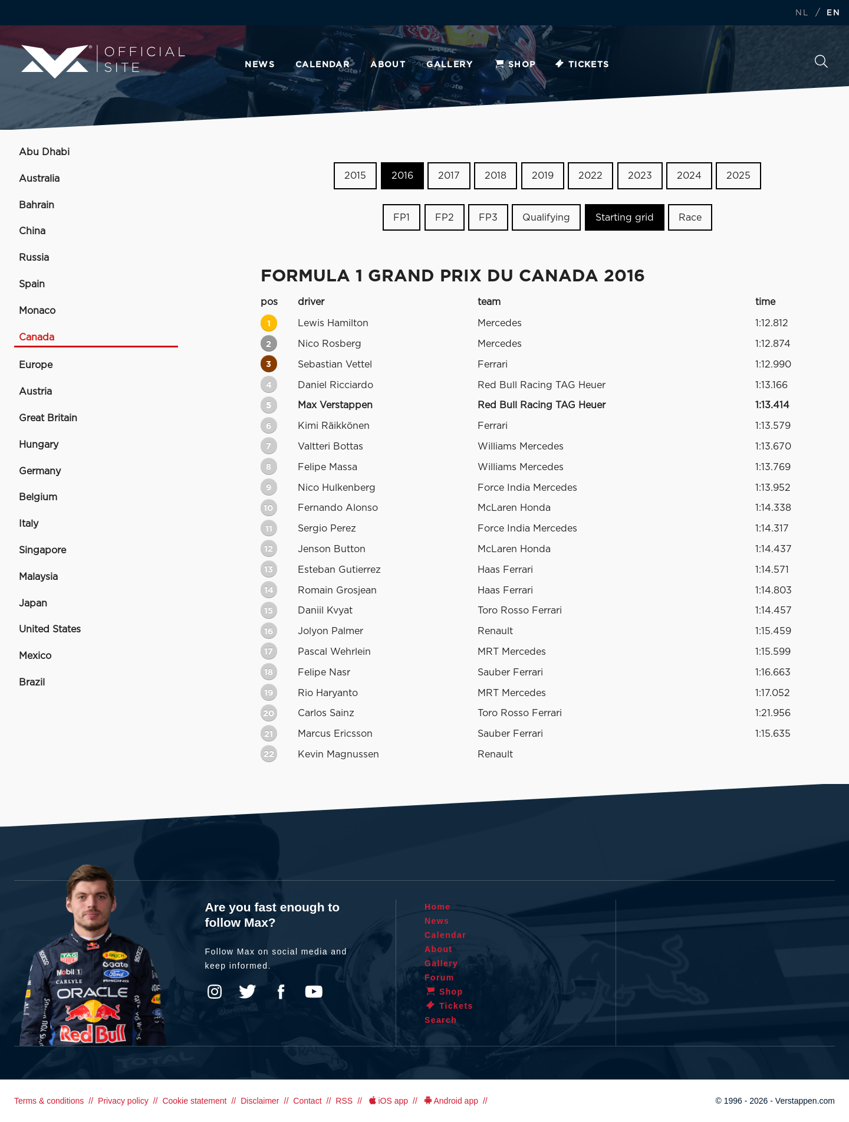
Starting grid (624, 217)
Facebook (280, 991)
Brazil (32, 682)
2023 (640, 176)
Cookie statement (194, 1100)
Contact (307, 1100)
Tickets (582, 65)
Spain (32, 284)
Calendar (322, 65)
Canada (36, 337)
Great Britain (48, 418)
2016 (402, 176)
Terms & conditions (49, 1100)
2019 (543, 176)
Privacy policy (123, 1100)
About (388, 65)
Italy (28, 524)
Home (437, 906)
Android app (450, 1100)
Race (690, 217)
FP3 (488, 217)
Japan (33, 603)
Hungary (38, 445)
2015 (355, 176)
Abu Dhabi (44, 152)
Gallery (449, 65)
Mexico (35, 656)
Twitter (247, 991)
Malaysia (38, 577)
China (32, 231)
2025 (738, 176)
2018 (495, 176)
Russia (34, 258)
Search (821, 61)
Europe (35, 365)
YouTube (313, 991)
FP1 (401, 217)
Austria (35, 391)
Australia (39, 178)
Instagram (214, 991)
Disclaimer (260, 1100)
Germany (40, 471)
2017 (449, 176)
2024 (689, 176)
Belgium (38, 497)
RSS (344, 1100)
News (260, 65)
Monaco (37, 311)
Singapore (42, 550)
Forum (439, 977)
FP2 (444, 217)
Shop (514, 65)
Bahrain (36, 205)
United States (50, 629)
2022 (590, 176)
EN (833, 13)
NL (801, 13)
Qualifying (546, 217)
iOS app (387, 1100)
